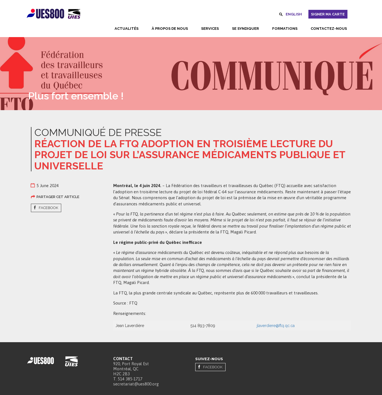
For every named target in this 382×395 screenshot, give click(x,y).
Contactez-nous (329, 28)
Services (210, 28)
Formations (284, 28)
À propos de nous (170, 28)
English (294, 14)
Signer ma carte (328, 14)
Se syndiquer (245, 28)
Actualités (126, 28)
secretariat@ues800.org (136, 384)
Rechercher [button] (281, 15)
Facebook (48, 208)
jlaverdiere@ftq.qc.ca (276, 325)
